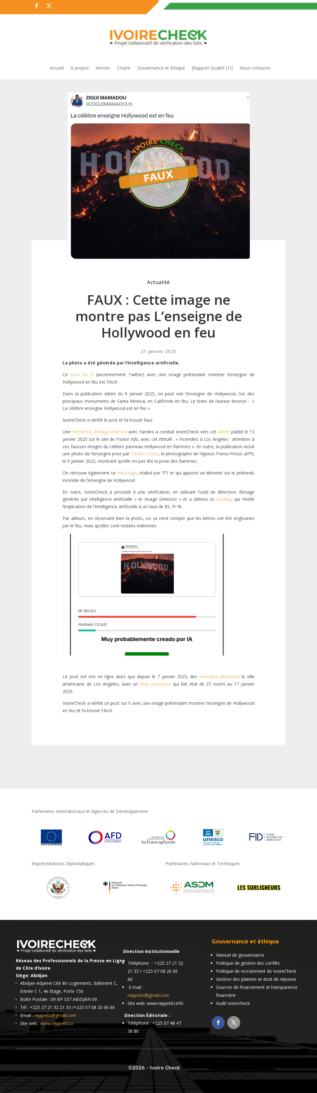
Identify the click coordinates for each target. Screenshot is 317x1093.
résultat (223, 499)
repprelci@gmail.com (55, 1015)
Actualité (158, 282)
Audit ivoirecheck (233, 1003)
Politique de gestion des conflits (248, 963)
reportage (127, 473)
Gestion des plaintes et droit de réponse (256, 979)
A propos (80, 68)
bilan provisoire (155, 684)
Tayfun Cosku (144, 454)
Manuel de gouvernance (240, 955)
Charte (123, 68)
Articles (103, 68)
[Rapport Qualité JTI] (212, 68)
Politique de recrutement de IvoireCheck (256, 971)
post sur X (82, 374)
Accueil (57, 68)
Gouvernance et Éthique (161, 68)
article (224, 432)
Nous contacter (255, 68)
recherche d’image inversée (99, 432)
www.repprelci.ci (57, 1023)
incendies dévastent (219, 676)
